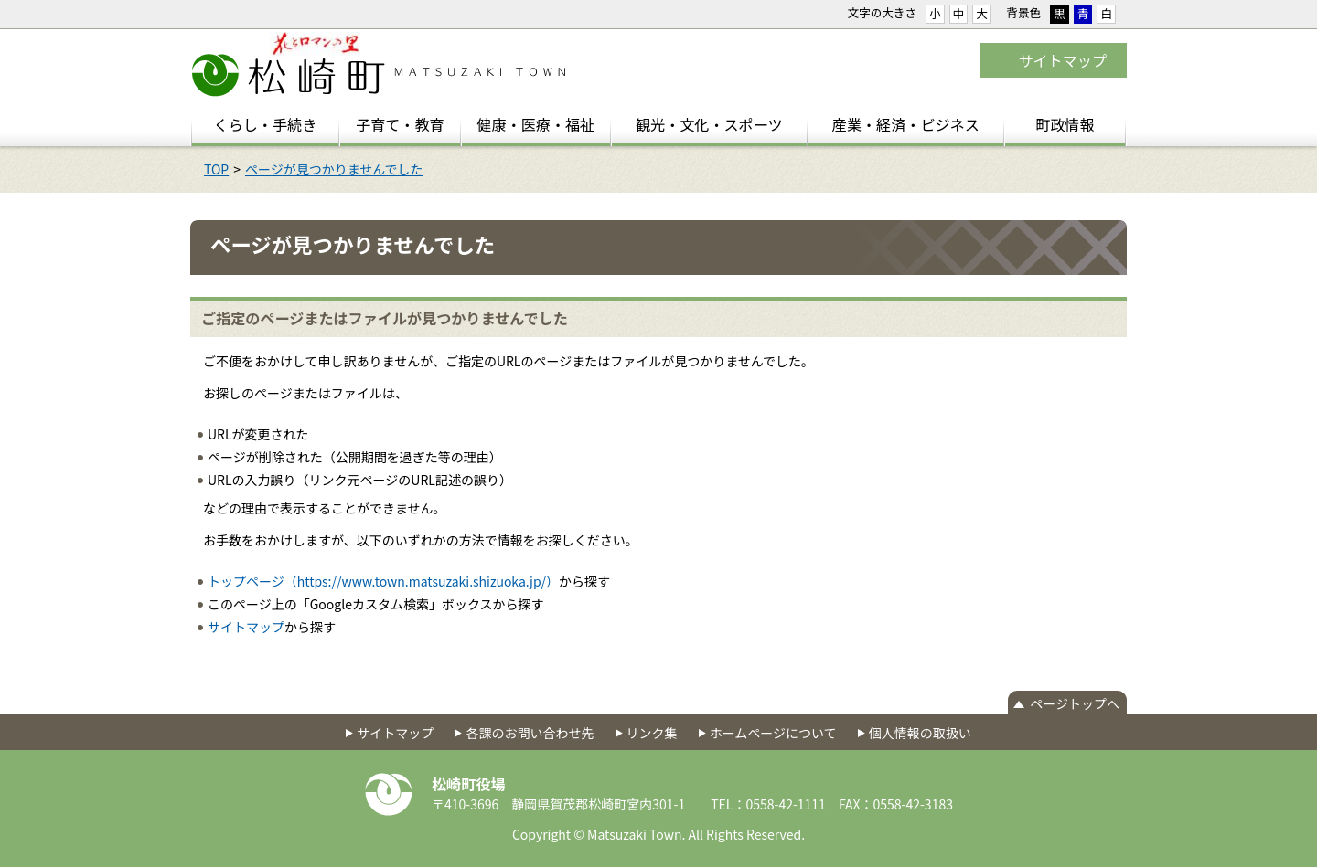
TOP (216, 169)
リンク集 (652, 733)
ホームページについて (773, 733)
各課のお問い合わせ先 (530, 733)
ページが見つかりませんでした (334, 169)
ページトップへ (1074, 703)
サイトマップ (1062, 60)
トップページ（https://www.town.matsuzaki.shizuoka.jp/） (383, 581)
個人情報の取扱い (920, 733)
